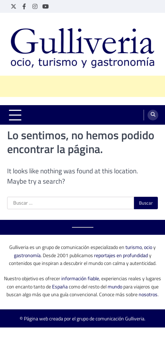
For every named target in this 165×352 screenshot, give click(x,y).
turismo (133, 247)
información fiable (80, 278)
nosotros (148, 294)
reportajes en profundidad (121, 255)
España (60, 286)
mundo (115, 286)
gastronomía (27, 255)
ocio (148, 247)
